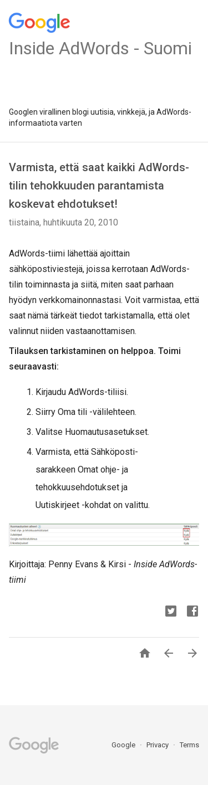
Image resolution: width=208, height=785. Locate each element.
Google (124, 745)
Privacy (158, 745)
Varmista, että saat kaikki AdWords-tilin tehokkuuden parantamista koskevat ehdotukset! (99, 186)
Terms (189, 745)
